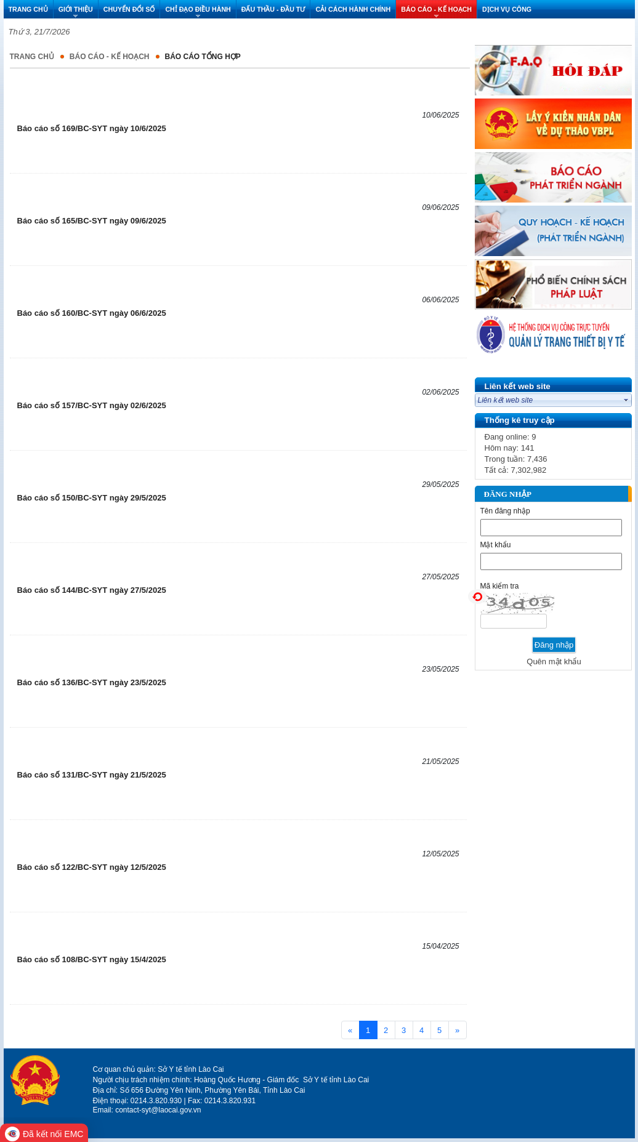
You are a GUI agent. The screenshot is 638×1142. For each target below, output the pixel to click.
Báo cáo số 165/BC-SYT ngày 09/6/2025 (91, 220)
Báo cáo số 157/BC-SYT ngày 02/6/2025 (91, 405)
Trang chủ (32, 56)
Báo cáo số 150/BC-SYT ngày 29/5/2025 (91, 497)
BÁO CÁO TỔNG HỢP (203, 56)
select (626, 400)
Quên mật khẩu (554, 661)
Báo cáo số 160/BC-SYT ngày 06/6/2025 (91, 313)
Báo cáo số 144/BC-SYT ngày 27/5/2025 (91, 590)
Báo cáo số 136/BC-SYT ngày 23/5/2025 (91, 682)
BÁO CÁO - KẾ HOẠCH (110, 56)
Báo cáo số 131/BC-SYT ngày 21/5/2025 (91, 774)
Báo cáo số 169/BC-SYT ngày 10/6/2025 (91, 128)
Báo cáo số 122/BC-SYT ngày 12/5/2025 (91, 867)
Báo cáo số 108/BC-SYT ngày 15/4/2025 (91, 959)
